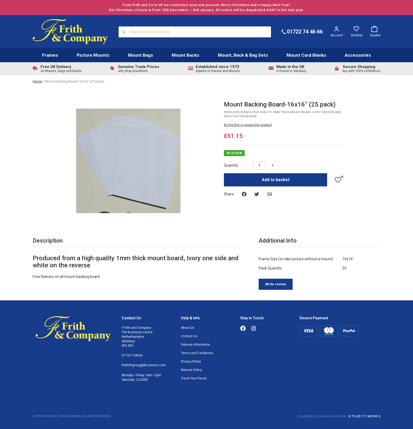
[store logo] (70, 31)
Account (337, 35)
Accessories (358, 55)
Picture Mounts (93, 55)
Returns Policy (191, 370)
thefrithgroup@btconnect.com (144, 365)
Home (37, 81)
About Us (187, 328)
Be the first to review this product (248, 125)
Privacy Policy (191, 361)
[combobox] (195, 31)
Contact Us (189, 336)
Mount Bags (140, 55)
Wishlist (357, 35)
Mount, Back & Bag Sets (243, 55)
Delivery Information (195, 344)
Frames (50, 55)
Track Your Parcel (193, 378)
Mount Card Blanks (306, 55)
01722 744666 (132, 355)
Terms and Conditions (197, 353)
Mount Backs (185, 55)
